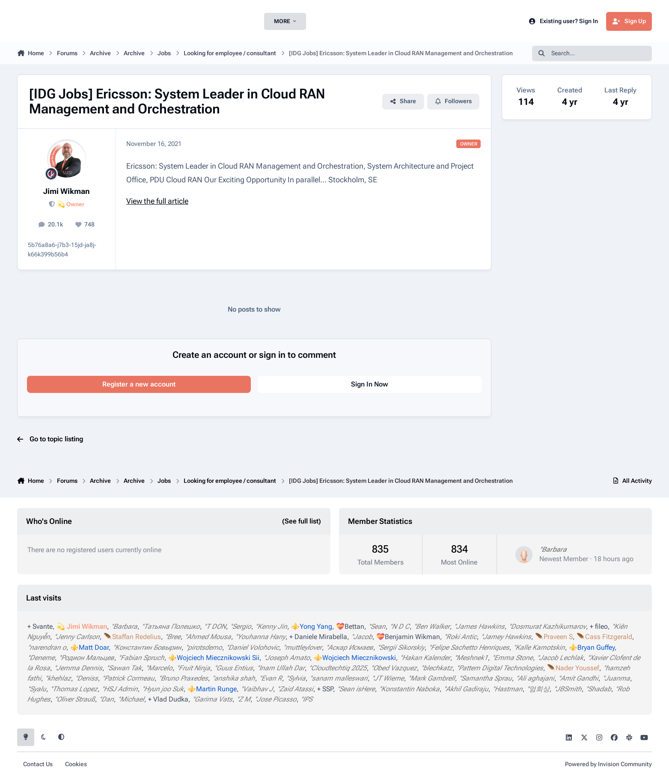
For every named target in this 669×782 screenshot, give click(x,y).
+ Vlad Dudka (168, 699)
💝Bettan (350, 626)
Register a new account (138, 384)
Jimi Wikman (66, 191)
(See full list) (301, 521)
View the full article (157, 200)
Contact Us (38, 764)
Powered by (608, 764)
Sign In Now (369, 384)
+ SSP (325, 689)
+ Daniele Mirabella (318, 637)
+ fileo (599, 626)
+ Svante (40, 626)
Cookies (76, 764)
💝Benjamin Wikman (408, 637)
